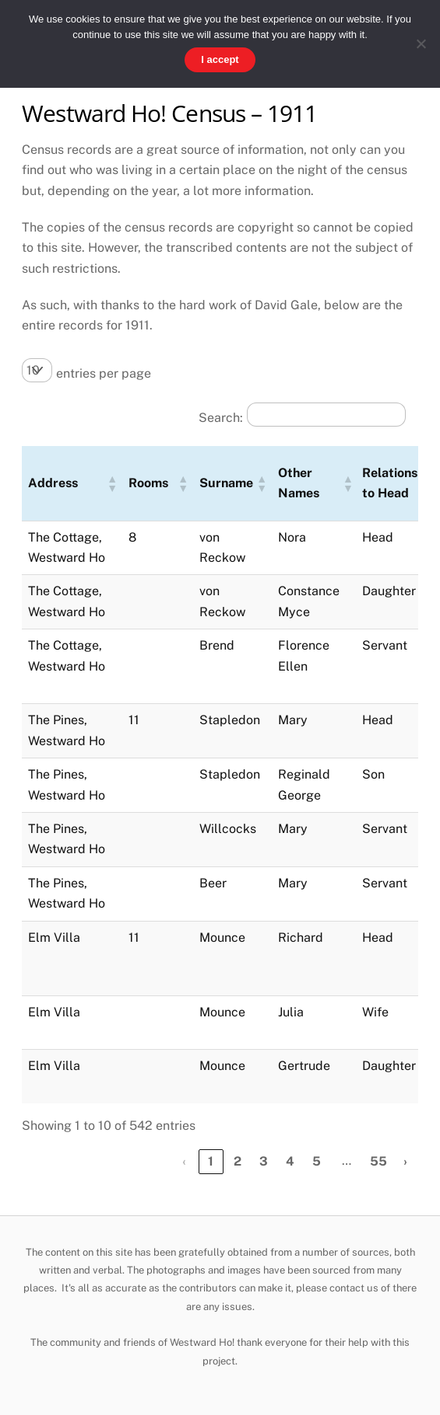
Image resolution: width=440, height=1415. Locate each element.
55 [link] (378, 1161)
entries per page (103, 373)
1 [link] (210, 1161)
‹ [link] (184, 1161)
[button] (111, 483)
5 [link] (316, 1161)
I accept (219, 59)
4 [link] (290, 1161)
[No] (420, 43)
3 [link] (263, 1161)
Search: (221, 417)
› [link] (405, 1161)
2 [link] (237, 1161)
